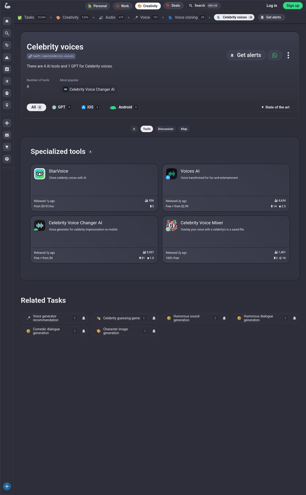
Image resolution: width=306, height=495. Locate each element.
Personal (100, 6)
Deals (173, 5)
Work (125, 6)
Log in (272, 5)
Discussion (165, 129)
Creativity (150, 6)
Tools (147, 129)
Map (184, 129)
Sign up (292, 5)
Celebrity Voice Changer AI (89, 89)
